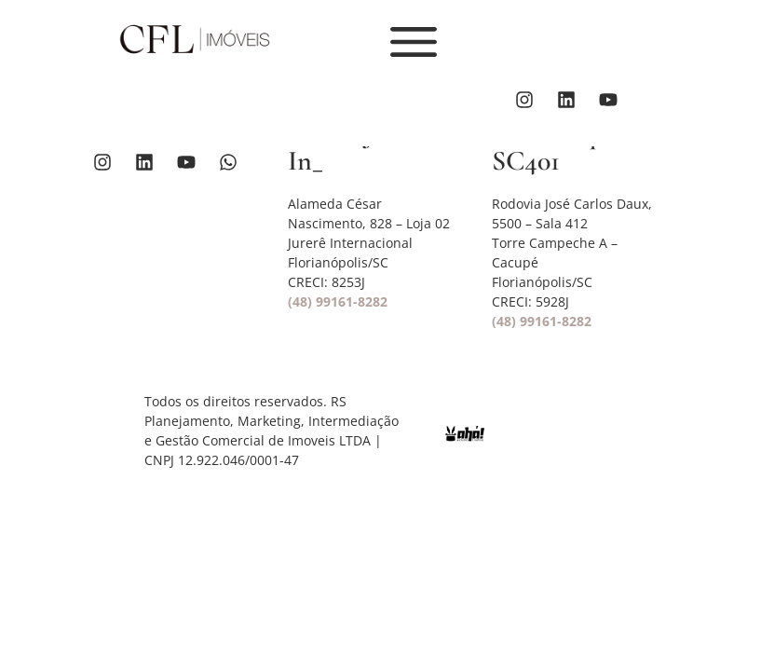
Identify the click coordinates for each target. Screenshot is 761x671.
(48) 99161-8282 (337, 301)
